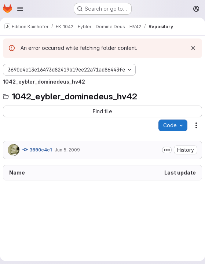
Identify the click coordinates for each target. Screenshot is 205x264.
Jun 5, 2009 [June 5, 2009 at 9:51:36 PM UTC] (67, 150)
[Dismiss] (193, 48)
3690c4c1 (37, 150)
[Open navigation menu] (20, 9)
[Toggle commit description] (167, 150)
